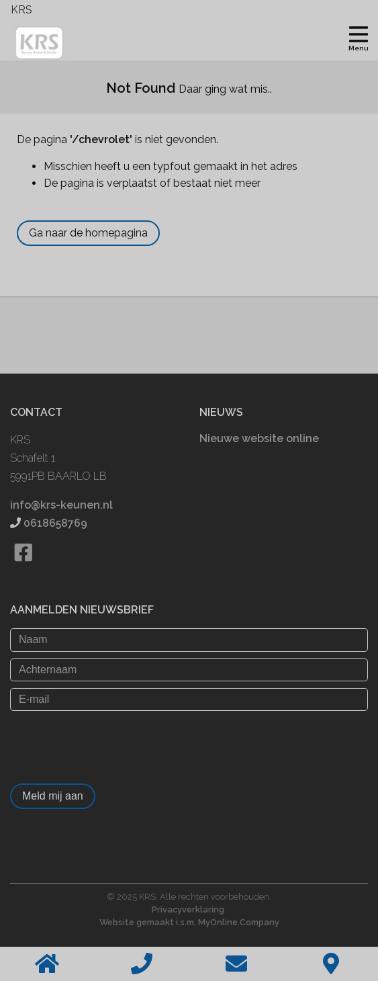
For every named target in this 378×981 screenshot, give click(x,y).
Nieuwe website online (259, 438)
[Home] (47, 964)
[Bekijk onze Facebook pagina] (23, 568)
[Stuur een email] (236, 964)
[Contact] (330, 964)
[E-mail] (189, 699)
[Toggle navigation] (358, 37)
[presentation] (112, 744)
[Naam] (189, 639)
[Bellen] (142, 964)
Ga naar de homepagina (88, 232)
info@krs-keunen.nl (61, 505)
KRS (21, 9)
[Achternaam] (189, 669)
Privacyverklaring (188, 909)
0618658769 (55, 523)
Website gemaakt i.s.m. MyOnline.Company (189, 922)
